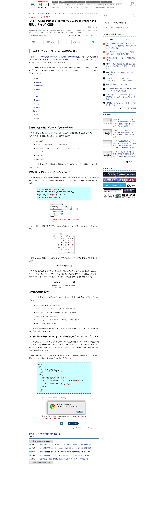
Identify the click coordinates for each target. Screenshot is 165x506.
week (37, 93)
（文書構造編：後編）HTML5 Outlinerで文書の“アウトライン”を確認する (63, 459)
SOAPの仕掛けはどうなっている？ (118, 84)
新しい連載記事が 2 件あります (42, 441)
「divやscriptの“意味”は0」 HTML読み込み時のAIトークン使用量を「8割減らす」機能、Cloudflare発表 (121, 46)
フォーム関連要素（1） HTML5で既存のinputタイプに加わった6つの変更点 (64, 455)
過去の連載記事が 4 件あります (42, 462)
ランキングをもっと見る (128, 108)
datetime (38, 82)
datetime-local (40, 85)
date (37, 78)
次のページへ (73, 423)
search (38, 107)
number (38, 100)
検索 (134, 15)
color (37, 122)
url (37, 115)
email (37, 118)
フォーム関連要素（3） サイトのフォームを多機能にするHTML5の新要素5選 (64, 448)
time (37, 96)
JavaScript (63, 342)
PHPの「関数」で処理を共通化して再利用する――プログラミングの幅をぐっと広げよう (120, 66)
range (37, 104)
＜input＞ (36, 60)
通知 (52, 42)
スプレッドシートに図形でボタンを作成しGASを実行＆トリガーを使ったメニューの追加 (120, 97)
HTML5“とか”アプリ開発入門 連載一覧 (45, 434)
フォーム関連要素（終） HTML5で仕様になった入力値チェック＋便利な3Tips (65, 444)
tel (36, 111)
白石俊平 (71, 35)
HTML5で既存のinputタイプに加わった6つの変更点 (58, 57)
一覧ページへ (132, 162)
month (38, 89)
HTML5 (32, 62)
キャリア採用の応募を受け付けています (117, 27)
